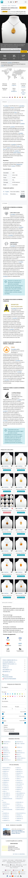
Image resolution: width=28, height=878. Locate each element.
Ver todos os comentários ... (19, 854)
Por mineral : (5, 706)
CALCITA (5, 776)
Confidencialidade (18, 860)
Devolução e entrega (11, 861)
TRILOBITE (6, 818)
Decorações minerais (9, 662)
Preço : (3, 712)
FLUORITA (6, 787)
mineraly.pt (14, 873)
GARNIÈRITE (19, 787)
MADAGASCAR (21, 752)
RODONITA (6, 813)
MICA (4, 802)
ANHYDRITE (19, 771)
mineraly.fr (8, 870)
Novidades (6, 675)
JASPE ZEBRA (6, 794)
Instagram (19, 864)
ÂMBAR (18, 820)
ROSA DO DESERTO (21, 813)
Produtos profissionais (9, 678)
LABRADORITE (20, 794)
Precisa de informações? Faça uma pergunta (11, 49)
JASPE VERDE (6, 793)
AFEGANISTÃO (6, 741)
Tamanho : (4, 720)
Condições (5, 860)
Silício (6, 194)
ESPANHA (19, 747)
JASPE (18, 791)
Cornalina (23, 86)
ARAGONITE (19, 773)
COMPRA (23, 7)
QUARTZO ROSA (20, 809)
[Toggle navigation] (25, 1)
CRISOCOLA (19, 780)
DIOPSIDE (5, 782)
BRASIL (5, 743)
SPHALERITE (19, 816)
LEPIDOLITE (6, 796)
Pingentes (13, 5)
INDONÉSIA (6, 750)
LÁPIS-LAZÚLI (19, 796)
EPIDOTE (5, 784)
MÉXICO (5, 754)
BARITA (18, 774)
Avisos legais (11, 860)
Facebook (12, 864)
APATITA (5, 773)
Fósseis (5, 667)
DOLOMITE (19, 782)
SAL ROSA (6, 814)
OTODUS (18, 804)
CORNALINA (6, 780)
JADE (4, 791)
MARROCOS (6, 752)
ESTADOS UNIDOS (21, 758)
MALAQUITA (19, 798)
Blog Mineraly (5, 864)
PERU (18, 754)
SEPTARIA (19, 814)
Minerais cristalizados (10, 664)
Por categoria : (5, 687)
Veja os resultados (14, 733)
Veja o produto (7, 470)
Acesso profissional (21, 861)
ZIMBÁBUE (19, 759)
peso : (3, 716)
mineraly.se (22, 873)
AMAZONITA (6, 769)
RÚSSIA (19, 756)
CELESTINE (6, 778)
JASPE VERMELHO (20, 793)
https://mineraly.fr (14, 867)
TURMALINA (19, 818)
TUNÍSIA (5, 758)
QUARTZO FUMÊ (20, 807)
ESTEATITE (6, 785)
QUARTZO (6, 807)
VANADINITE (6, 820)
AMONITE (6, 771)
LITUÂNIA (19, 750)
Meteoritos (6, 671)
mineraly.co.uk (17, 870)
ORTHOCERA (6, 804)
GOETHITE (6, 789)
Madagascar (14, 91)
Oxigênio (7, 191)
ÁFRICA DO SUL (6, 759)
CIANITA (18, 778)
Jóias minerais (7, 669)
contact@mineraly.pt (16, 866)
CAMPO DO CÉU (20, 776)
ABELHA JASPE (6, 767)
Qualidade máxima (8, 676)
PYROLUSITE (19, 805)
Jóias (9, 5)
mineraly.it (14, 871)
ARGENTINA (20, 741)
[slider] (3, 714)
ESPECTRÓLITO (20, 784)
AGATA (18, 767)
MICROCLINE (19, 802)
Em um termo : (5, 701)
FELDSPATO (19, 785)
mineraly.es (22, 871)
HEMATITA (19, 789)
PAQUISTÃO (6, 756)
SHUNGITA (6, 816)
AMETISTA (19, 769)
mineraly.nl (6, 873)
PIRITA (5, 805)
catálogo (4, 5)
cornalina (4, 466)
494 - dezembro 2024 (23, 93)
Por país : (17, 706)
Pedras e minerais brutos (10, 660)
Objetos (6, 665)
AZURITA (5, 774)
